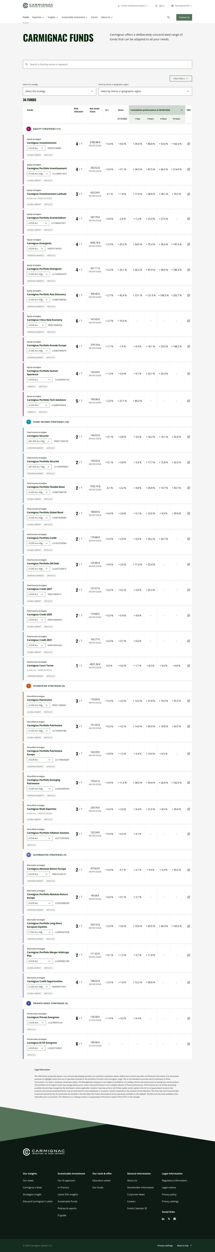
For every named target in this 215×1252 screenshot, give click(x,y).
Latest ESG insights (68, 1194)
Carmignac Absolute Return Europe (46, 868)
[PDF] (188, 143)
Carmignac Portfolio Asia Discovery (46, 294)
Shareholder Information (140, 1187)
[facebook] (175, 1219)
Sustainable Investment (73, 17)
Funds (26, 17)
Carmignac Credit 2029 (39, 614)
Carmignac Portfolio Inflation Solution (48, 832)
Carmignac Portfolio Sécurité (43, 461)
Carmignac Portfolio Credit (42, 538)
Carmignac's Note (32, 1187)
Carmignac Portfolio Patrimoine (44, 725)
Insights (51, 17)
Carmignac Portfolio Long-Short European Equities (44, 925)
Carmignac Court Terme (40, 665)
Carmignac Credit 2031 (39, 640)
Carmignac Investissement (42, 142)
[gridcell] (79, 110)
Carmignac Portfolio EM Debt (43, 563)
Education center (101, 1180)
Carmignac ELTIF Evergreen (42, 1042)
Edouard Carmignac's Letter (38, 1201)
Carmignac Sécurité (38, 435)
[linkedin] (163, 1219)
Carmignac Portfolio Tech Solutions (46, 399)
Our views (28, 1180)
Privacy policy (169, 1194)
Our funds (97, 1187)
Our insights (30, 1173)
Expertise (36, 17)
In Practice (63, 1187)
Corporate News (136, 1194)
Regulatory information (174, 1180)
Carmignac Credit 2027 (39, 589)
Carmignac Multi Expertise (41, 809)
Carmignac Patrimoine (39, 699)
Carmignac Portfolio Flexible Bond (46, 486)
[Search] (168, 17)
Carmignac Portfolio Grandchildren (46, 217)
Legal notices (169, 1187)
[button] (38, 1175)
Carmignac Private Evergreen (43, 1017)
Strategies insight (32, 1194)
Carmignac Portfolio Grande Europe (46, 345)
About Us (105, 17)
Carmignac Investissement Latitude (46, 193)
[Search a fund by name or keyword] (107, 64)
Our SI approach (66, 1180)
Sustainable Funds (67, 1201)
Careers (131, 1201)
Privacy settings (170, 1201)
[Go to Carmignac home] (38, 5)
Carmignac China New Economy (44, 319)
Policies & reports (67, 1208)
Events (94, 17)
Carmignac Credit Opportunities (44, 981)
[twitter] (169, 1219)
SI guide (62, 1215)
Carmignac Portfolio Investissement (47, 168)
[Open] (42, 17)
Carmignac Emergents (39, 243)
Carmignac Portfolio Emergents (44, 268)
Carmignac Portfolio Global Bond (45, 512)
